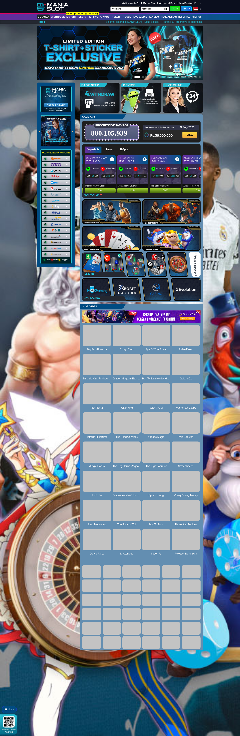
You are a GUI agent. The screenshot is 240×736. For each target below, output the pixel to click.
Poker (116, 16)
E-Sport (71, 16)
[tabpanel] (143, 174)
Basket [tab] (109, 149)
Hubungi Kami (167, 3)
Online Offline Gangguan (55, 260)
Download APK (131, 3)
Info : (42, 21)
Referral (184, 16)
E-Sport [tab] (124, 149)
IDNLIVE (93, 16)
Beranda (43, 16)
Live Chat (149, 3)
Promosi (197, 16)
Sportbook (58, 16)
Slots (82, 16)
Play (100, 190)
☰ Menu (9, 709)
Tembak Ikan (169, 16)
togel (127, 16)
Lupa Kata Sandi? (187, 3)
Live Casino (140, 16)
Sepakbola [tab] (93, 149)
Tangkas (154, 16)
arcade (104, 16)
